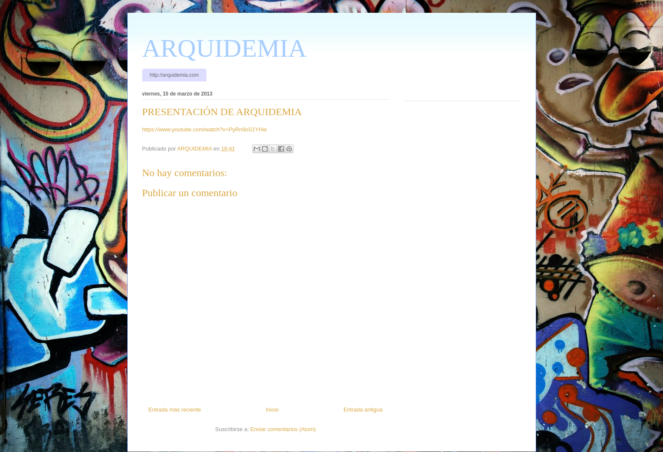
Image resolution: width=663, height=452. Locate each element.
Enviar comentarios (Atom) (283, 429)
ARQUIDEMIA (224, 48)
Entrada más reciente (175, 409)
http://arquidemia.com (174, 75)
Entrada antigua (363, 409)
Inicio (272, 409)
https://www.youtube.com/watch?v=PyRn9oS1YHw (204, 129)
